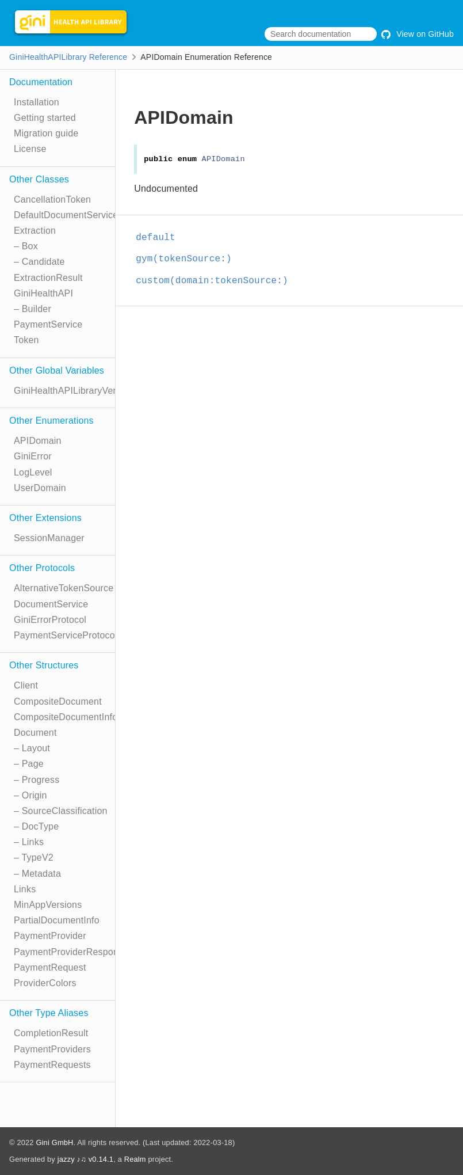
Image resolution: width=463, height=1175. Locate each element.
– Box (26, 246)
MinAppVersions (48, 905)
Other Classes (39, 179)
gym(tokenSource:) (184, 259)
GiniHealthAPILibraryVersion (73, 391)
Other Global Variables (56, 370)
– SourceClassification (61, 811)
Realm (135, 1159)
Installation (36, 102)
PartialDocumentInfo (57, 920)
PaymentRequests (52, 1065)
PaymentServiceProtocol (65, 635)
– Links (29, 842)
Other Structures (44, 665)
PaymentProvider (50, 936)
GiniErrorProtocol (50, 620)
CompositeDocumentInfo (65, 717)
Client (26, 685)
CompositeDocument (58, 701)
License (30, 149)
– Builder (32, 309)
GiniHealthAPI (43, 293)
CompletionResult (51, 1033)
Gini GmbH (54, 1142)
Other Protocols (42, 568)
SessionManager (49, 538)
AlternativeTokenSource (63, 588)
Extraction (35, 230)
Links (25, 889)
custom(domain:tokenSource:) (212, 281)
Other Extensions (45, 518)
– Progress (36, 780)
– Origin (30, 795)
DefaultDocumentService (66, 215)
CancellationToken (52, 199)
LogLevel (33, 472)
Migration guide (46, 133)
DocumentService (51, 604)
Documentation (40, 82)
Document (35, 732)
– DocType (36, 826)
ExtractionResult (48, 278)
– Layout (32, 748)
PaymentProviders (52, 1049)
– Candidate (39, 262)
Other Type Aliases (49, 1013)
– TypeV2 (33, 857)
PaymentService (48, 324)
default (155, 238)
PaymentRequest (50, 967)
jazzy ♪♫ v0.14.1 (85, 1159)
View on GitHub (417, 34)
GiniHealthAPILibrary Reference (68, 57)
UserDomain (40, 488)
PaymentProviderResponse (71, 952)
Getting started (45, 118)
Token (26, 340)
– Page (29, 764)
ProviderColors (45, 983)
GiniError (33, 456)
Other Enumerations (51, 420)
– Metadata (37, 874)
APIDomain (38, 441)
